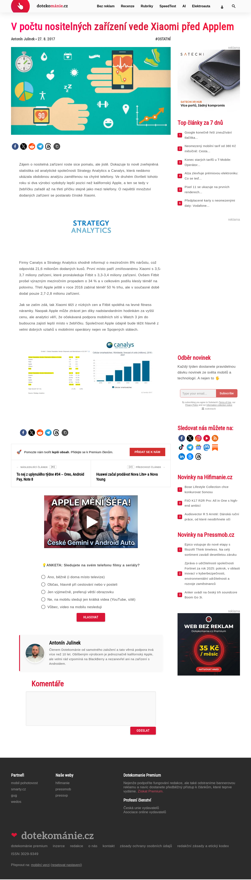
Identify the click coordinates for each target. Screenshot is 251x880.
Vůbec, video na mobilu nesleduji (74, 608)
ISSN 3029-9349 (24, 854)
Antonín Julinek (23, 39)
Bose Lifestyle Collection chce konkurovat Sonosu (207, 489)
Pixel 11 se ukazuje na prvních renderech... (207, 189)
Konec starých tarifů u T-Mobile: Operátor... (208, 162)
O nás (93, 847)
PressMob (63, 790)
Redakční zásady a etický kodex (203, 847)
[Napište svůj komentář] (91, 709)
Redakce (76, 847)
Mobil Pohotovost (24, 784)
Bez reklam (106, 6)
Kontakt (109, 847)
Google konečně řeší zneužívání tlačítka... (208, 135)
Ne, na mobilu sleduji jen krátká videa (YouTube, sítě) (91, 600)
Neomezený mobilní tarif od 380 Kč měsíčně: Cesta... (210, 148)
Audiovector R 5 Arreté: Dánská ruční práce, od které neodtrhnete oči (212, 516)
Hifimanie (63, 784)
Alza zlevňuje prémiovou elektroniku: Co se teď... (211, 175)
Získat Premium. (151, 792)
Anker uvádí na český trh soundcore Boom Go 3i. (211, 594)
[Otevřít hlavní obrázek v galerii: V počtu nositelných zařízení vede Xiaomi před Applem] (91, 91)
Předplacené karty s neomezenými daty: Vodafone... (210, 203)
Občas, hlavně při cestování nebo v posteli (82, 585)
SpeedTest (167, 6)
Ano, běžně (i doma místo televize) (76, 578)
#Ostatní (163, 39)
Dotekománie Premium (29, 847)
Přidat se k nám (147, 452)
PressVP (62, 796)
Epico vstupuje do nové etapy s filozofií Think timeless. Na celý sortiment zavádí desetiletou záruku (211, 550)
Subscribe (227, 393)
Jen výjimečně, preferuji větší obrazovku (80, 593)
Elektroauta (201, 6)
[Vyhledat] (233, 6)
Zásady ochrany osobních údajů (146, 847)
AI (184, 6)
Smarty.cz (18, 790)
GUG (14, 796)
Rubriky (147, 6)
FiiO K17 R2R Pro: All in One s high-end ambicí (211, 503)
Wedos (16, 802)
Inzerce (59, 847)
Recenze (127, 6)
